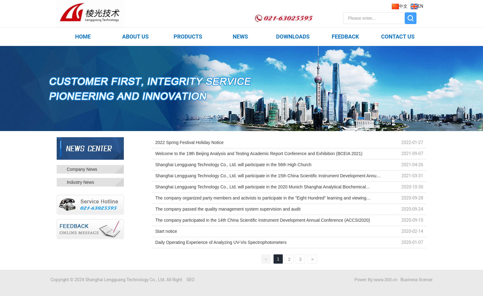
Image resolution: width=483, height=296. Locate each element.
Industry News (80, 182)
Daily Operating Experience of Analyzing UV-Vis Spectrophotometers (220, 242)
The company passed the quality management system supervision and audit (228, 209)
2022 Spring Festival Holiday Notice (189, 142)
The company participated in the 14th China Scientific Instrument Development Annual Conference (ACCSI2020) (262, 220)
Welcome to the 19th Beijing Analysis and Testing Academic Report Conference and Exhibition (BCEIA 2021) (259, 153)
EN (417, 6)
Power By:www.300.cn (376, 279)
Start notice (166, 231)
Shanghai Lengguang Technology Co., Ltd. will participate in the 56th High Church (233, 164)
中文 (400, 6)
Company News (82, 169)
